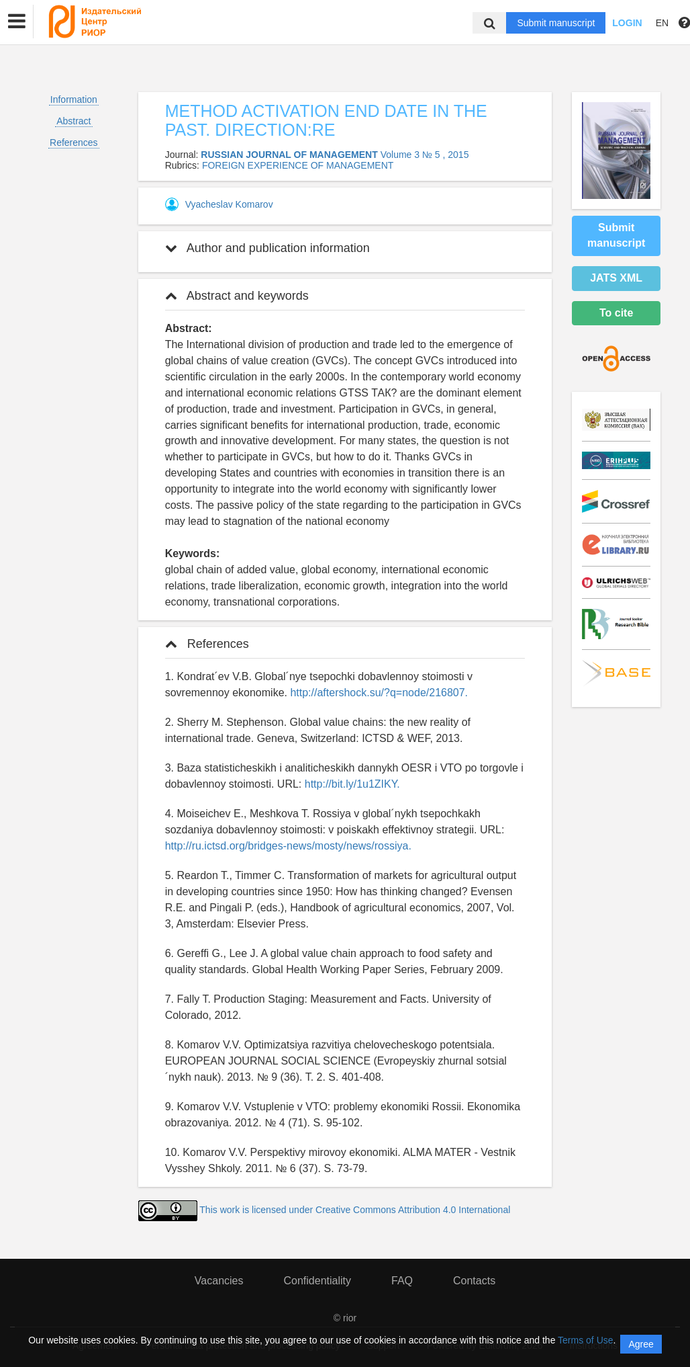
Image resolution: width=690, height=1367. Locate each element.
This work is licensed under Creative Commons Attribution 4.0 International (354, 1209)
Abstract (73, 121)
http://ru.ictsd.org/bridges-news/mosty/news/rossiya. (288, 846)
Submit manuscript (556, 22)
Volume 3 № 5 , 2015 (425, 154)
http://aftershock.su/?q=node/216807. (379, 692)
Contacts (474, 1280)
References (74, 142)
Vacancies (219, 1280)
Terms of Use (585, 1340)
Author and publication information (267, 248)
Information (73, 99)
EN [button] (662, 22)
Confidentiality (317, 1280)
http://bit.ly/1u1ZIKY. (352, 784)
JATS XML (616, 278)
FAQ (402, 1280)
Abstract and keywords (237, 295)
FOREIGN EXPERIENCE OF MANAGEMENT (297, 165)
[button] (17, 21)
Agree (640, 1344)
